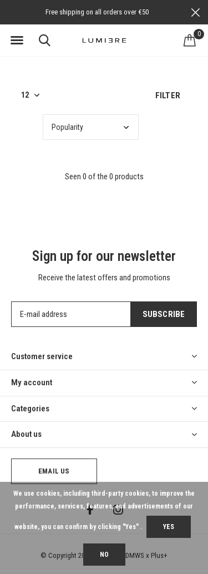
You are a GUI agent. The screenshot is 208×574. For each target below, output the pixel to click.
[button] (16, 40)
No (104, 554)
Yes (168, 527)
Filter (167, 95)
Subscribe (164, 314)
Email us (53, 471)
